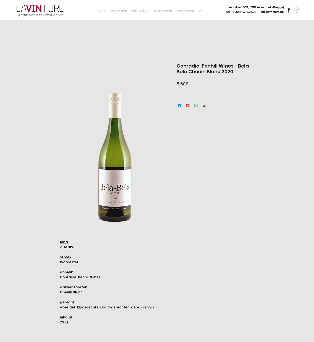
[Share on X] (204, 105)
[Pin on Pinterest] (187, 105)
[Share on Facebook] (179, 105)
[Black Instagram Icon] (297, 10)
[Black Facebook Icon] (289, 10)
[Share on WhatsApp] (196, 105)
